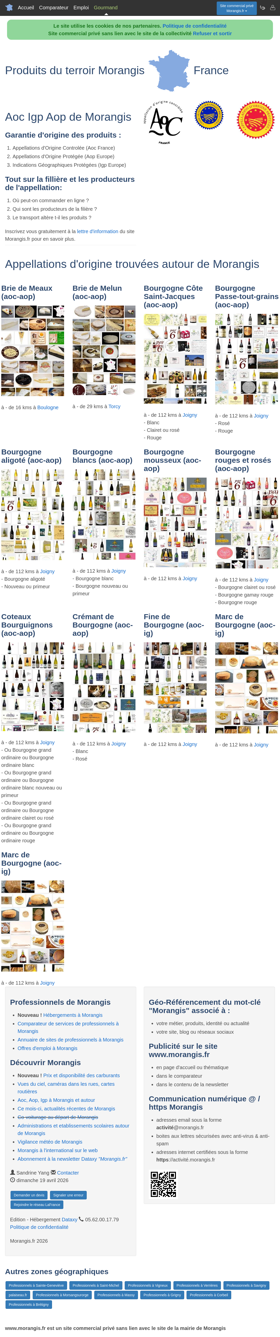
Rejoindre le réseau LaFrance (37, 1205)
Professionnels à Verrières (197, 1285)
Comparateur (53, 7)
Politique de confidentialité (194, 26)
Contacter (68, 1173)
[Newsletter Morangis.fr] (262, 7)
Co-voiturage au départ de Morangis (58, 1117)
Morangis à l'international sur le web (58, 1150)
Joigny (190, 415)
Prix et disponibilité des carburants (81, 1075)
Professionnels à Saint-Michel (96, 1285)
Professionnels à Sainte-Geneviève (36, 1285)
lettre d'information (98, 231)
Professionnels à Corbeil (209, 1295)
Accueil (26, 7)
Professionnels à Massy (116, 1295)
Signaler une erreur (68, 1195)
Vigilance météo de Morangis (50, 1142)
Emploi (81, 7)
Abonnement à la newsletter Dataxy (72, 1159)
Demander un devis (29, 1195)
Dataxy (69, 1219)
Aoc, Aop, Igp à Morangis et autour (56, 1100)
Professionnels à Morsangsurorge (62, 1295)
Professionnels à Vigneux (148, 1285)
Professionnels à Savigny (246, 1285)
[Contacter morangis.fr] (272, 7)
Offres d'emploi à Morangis (47, 1048)
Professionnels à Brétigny (29, 1305)
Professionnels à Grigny (162, 1295)
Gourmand (106, 7)
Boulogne (48, 407)
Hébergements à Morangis (73, 1015)
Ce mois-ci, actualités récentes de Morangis (66, 1108)
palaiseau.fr (18, 1295)
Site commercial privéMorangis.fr (237, 8)
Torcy (115, 406)
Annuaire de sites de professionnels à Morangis (70, 1039)
